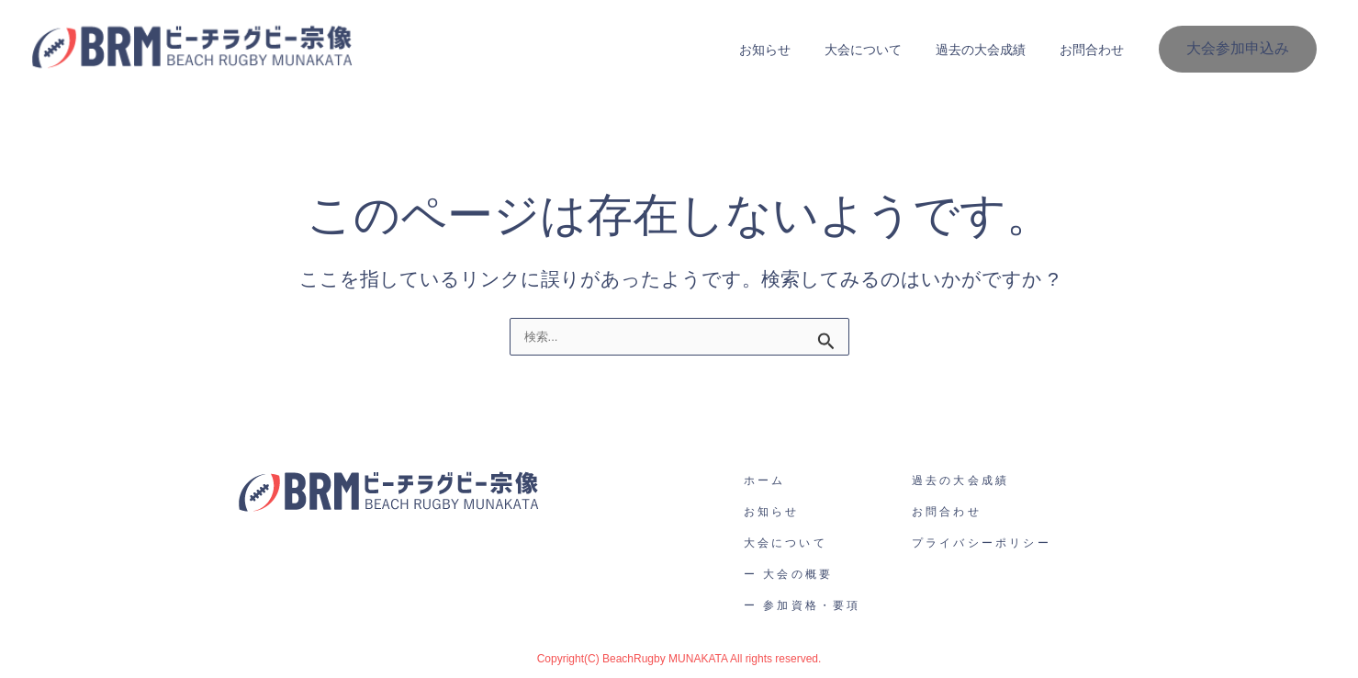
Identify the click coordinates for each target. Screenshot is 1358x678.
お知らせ (793, 49)
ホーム (765, 480)
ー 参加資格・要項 (802, 605)
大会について (883, 49)
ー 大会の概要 (789, 574)
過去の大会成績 (993, 49)
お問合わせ (1095, 49)
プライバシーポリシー (981, 543)
